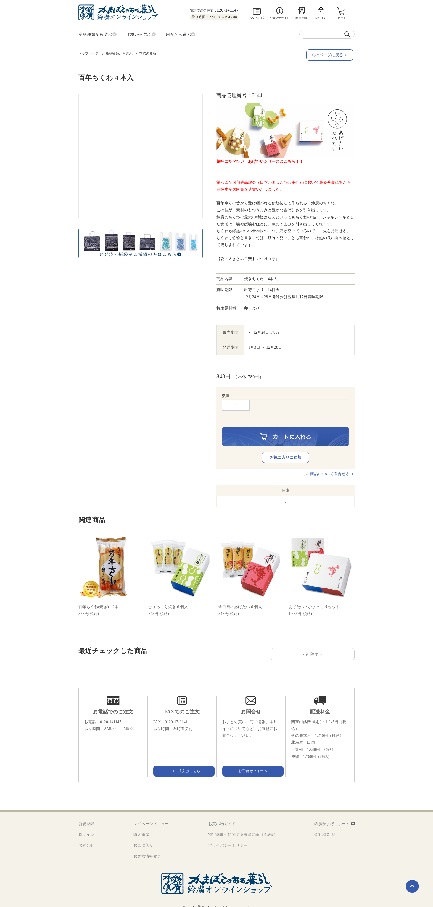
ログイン (86, 826)
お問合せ (86, 837)
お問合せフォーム (251, 762)
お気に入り (143, 837)
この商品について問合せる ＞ (328, 466)
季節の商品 (147, 53)
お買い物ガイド (279, 17)
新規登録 (301, 17)
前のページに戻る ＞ (331, 54)
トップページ (88, 53)
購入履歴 (141, 826)
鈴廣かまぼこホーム (332, 815)
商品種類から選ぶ (119, 53)
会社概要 (322, 826)
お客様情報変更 (147, 848)
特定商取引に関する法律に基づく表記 (241, 826)
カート (342, 17)
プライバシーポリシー (228, 837)
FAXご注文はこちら (182, 762)
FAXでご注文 (256, 17)
